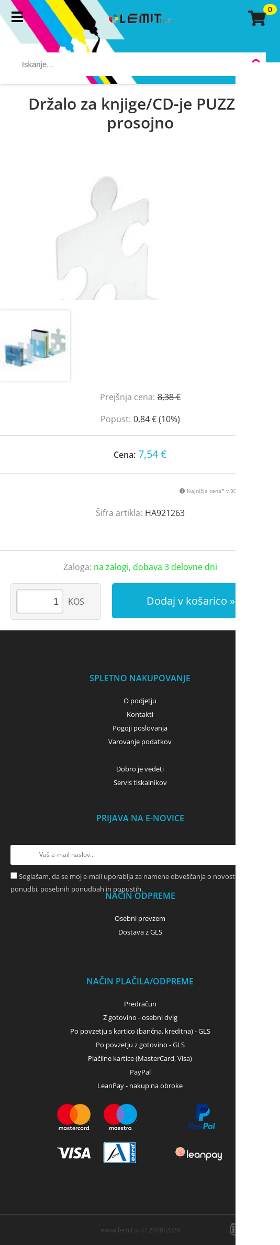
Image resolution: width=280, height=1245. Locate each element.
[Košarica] (255, 18)
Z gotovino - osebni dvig (140, 1017)
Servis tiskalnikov (140, 782)
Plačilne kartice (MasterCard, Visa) (140, 1058)
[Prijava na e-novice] (260, 855)
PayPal (140, 1072)
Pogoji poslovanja (140, 728)
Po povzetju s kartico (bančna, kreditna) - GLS (140, 1031)
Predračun (140, 1003)
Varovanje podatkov (140, 741)
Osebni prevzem (140, 918)
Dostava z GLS (140, 932)
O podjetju (140, 700)
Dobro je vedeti (140, 769)
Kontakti (140, 714)
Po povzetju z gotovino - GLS (140, 1044)
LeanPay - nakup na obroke (140, 1085)
